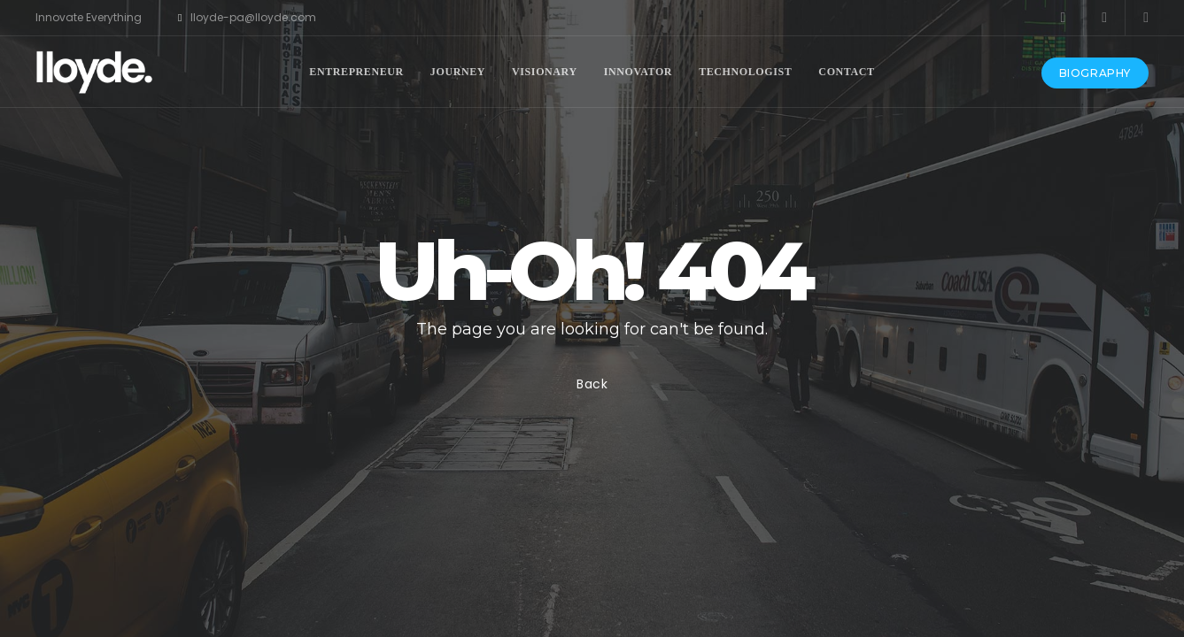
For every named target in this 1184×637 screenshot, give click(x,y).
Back (592, 384)
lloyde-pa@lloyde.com (247, 17)
